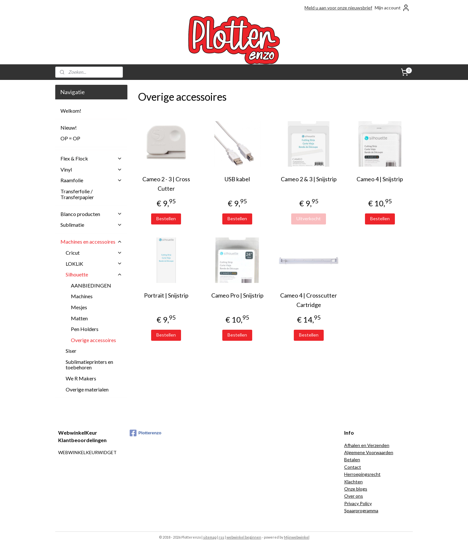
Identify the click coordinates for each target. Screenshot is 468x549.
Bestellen (166, 218)
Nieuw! (68, 127)
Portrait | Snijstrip (166, 295)
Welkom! (70, 111)
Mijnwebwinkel (296, 537)
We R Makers (81, 378)
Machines (82, 296)
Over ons (353, 496)
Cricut (94, 252)
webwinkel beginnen (244, 537)
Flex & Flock (91, 158)
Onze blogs (355, 489)
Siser (71, 351)
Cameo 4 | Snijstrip (380, 179)
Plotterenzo (146, 433)
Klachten (353, 481)
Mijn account (392, 8)
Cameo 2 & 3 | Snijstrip (308, 179)
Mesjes (79, 307)
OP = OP (70, 138)
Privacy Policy (358, 503)
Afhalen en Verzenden (366, 445)
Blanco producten (91, 214)
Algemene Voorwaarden (368, 452)
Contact (352, 467)
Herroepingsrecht (362, 474)
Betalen (352, 459)
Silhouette (94, 274)
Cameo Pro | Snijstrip (237, 295)
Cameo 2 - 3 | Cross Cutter (166, 183)
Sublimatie (91, 225)
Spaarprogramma (361, 510)
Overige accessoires (93, 340)
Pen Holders (84, 329)
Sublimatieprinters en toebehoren (89, 365)
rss (221, 537)
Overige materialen (87, 389)
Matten (79, 318)
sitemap (209, 537)
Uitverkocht (308, 218)
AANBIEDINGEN (91, 285)
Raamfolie (91, 180)
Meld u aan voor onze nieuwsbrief (338, 7)
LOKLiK (94, 264)
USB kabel (237, 179)
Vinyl (91, 169)
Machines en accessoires (91, 241)
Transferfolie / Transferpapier (77, 194)
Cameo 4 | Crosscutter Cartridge (308, 300)
